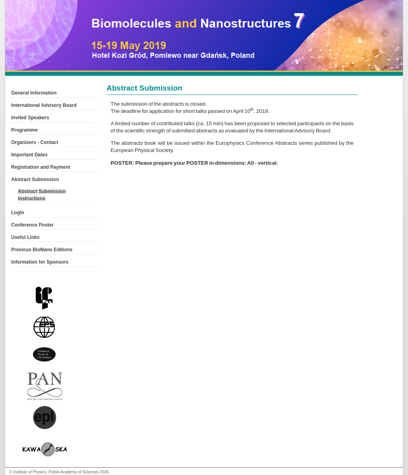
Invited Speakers (30, 117)
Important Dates (29, 155)
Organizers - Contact (34, 142)
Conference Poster (32, 225)
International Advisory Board (43, 105)
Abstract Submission (35, 179)
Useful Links (25, 237)
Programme (24, 130)
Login (17, 212)
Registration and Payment (40, 167)
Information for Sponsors (40, 262)
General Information (34, 93)
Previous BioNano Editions (42, 249)
